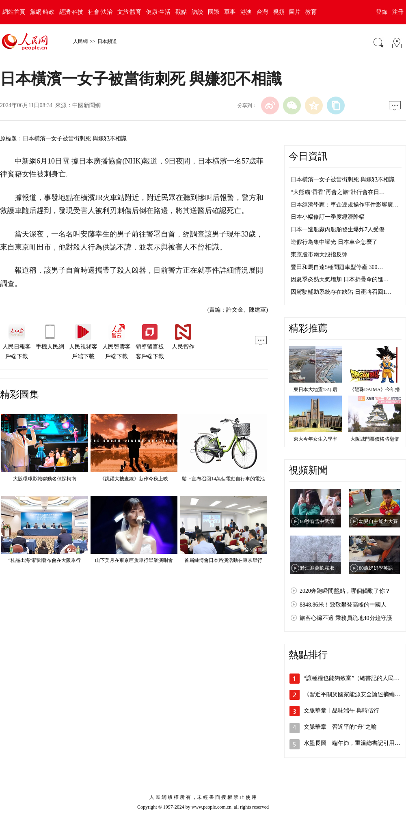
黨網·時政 (42, 12)
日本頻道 (107, 41)
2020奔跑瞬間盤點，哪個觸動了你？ (345, 591)
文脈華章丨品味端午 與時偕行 (341, 711)
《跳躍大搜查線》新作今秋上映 (134, 479)
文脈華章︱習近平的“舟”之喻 (340, 727)
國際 (213, 12)
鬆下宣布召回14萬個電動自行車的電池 (223, 479)
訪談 (197, 12)
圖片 (294, 12)
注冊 (398, 12)
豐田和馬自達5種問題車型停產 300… (337, 267)
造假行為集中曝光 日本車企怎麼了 (334, 242)
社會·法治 (100, 12)
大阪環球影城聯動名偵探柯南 (44, 479)
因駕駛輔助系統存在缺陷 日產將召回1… (341, 292)
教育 (311, 12)
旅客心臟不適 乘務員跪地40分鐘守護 (346, 618)
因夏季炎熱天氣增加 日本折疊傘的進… (340, 279)
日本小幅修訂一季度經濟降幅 (328, 217)
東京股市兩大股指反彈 (319, 255)
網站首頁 (13, 12)
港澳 (246, 12)
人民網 (80, 41)
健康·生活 (158, 12)
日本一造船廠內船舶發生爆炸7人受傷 (337, 229)
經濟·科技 (71, 12)
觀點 (181, 12)
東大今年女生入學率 (315, 439)
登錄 (381, 12)
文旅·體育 (129, 12)
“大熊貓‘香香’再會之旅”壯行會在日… (338, 192)
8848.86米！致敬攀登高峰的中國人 (343, 605)
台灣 (262, 12)
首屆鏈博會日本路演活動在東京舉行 (223, 560)
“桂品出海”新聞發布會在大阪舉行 (45, 560)
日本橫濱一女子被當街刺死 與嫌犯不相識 (343, 179)
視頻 (278, 12)
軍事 (229, 12)
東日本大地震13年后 (315, 389)
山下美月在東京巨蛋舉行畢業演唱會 (134, 560)
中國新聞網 (86, 105)
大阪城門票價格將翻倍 (374, 439)
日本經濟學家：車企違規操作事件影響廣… (345, 205)
